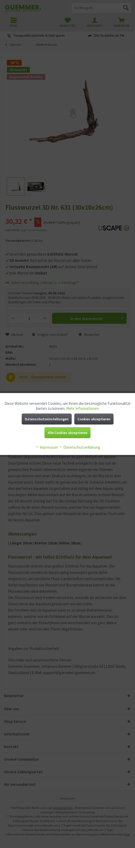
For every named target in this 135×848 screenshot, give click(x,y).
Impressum (46, 447)
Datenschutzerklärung (79, 447)
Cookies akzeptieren (93, 419)
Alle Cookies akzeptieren (67, 432)
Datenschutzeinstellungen (47, 419)
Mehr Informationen (82, 408)
